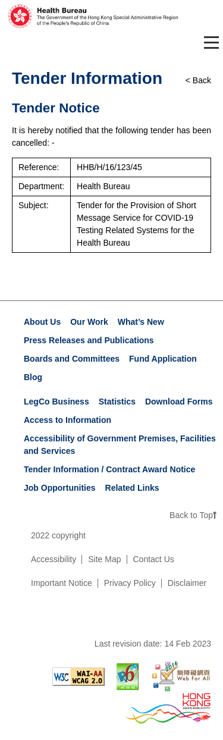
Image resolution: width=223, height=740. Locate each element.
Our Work (89, 322)
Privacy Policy (130, 583)
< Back (198, 80)
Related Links (132, 488)
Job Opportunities (60, 488)
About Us (42, 322)
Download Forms (179, 401)
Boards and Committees (72, 358)
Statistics (117, 401)
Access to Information (67, 420)
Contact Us (153, 559)
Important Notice (61, 583)
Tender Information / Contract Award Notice (109, 469)
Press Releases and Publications (89, 340)
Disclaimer (187, 583)
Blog (33, 377)
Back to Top (193, 515)
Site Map (104, 559)
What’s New (141, 322)
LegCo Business (56, 401)
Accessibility (53, 559)
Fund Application (163, 358)
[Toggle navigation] (209, 42)
